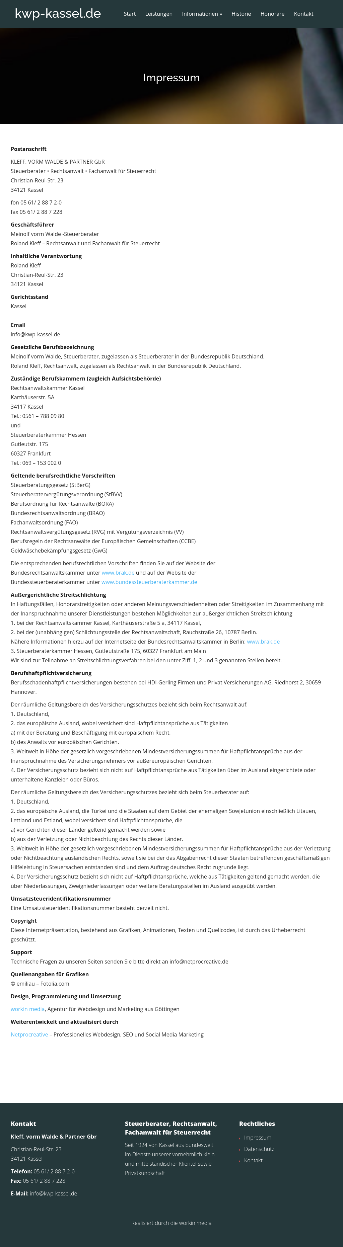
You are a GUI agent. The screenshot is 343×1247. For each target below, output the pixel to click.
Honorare (273, 14)
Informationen (200, 14)
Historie (241, 14)
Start (130, 14)
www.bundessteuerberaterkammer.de (149, 595)
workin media (28, 1022)
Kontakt (304, 14)
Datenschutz (259, 1161)
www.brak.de (118, 585)
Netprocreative (29, 1047)
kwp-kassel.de (58, 13)
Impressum (257, 1150)
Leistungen (159, 14)
